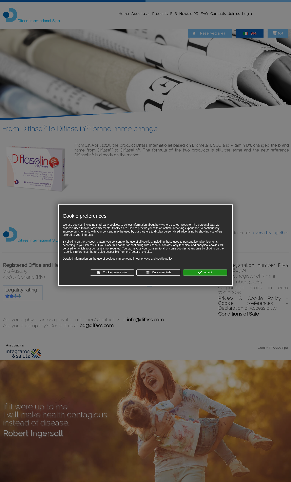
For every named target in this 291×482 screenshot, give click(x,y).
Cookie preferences (112, 272)
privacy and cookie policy (157, 258)
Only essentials (158, 272)
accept (205, 272)
